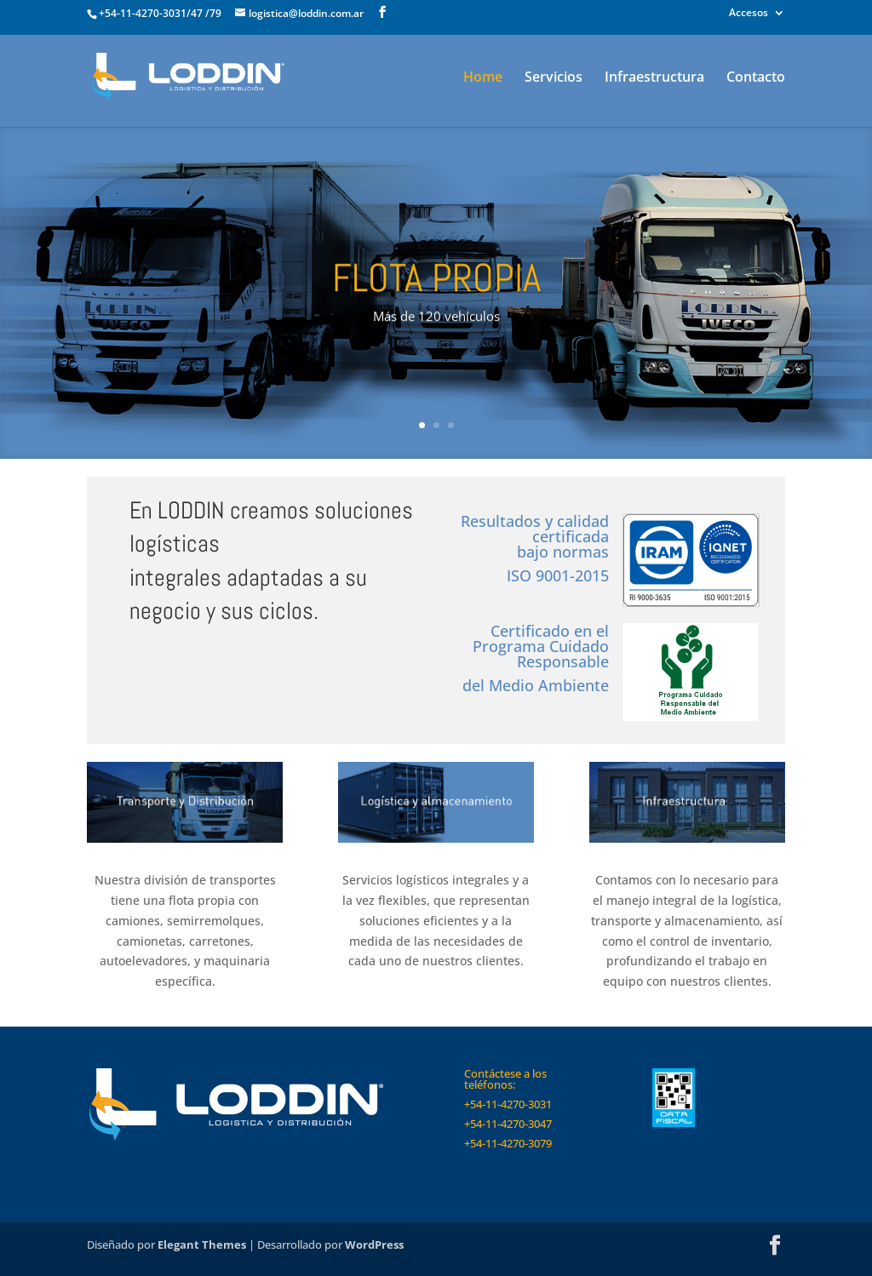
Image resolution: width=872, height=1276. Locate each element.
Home (482, 78)
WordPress (374, 1244)
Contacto (755, 78)
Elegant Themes (202, 1244)
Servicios (553, 78)
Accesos (748, 14)
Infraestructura (654, 78)
